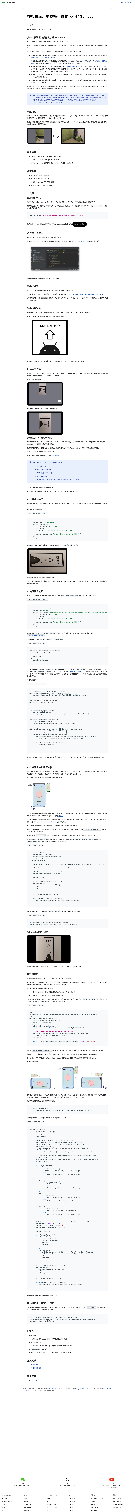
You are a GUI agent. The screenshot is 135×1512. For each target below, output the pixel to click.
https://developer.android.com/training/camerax (47, 102)
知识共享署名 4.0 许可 (53, 1389)
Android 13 (72, 1504)
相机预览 (34, 1380)
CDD (61, 816)
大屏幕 (48, 1498)
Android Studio (126, 2)
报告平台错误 (117, 1498)
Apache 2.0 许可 (82, 1389)
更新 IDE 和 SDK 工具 (81, 241)
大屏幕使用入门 (36, 1365)
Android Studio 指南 (97, 1498)
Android (4, 1498)
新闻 (3, 1510)
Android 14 (72, 1501)
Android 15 (72, 1498)
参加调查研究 (117, 1507)
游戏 (25, 1498)
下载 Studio (94, 1507)
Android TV (50, 1510)
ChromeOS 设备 (51, 1504)
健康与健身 (27, 1504)
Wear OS (49, 1501)
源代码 (4, 1507)
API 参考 (93, 1504)
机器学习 (27, 1501)
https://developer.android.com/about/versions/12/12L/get (87, 294)
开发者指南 (94, 1501)
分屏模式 (57, 455)
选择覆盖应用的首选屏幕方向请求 (43, 58)
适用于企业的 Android (8, 1501)
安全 (3, 1504)
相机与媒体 (27, 1507)
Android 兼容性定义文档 (74, 67)
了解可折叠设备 (36, 1368)
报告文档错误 (117, 1501)
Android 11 (72, 1510)
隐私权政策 (27, 1510)
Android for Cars (52, 1507)
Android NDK (95, 1510)
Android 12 (72, 1507)
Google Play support (119, 1504)
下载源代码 (79, 224)
